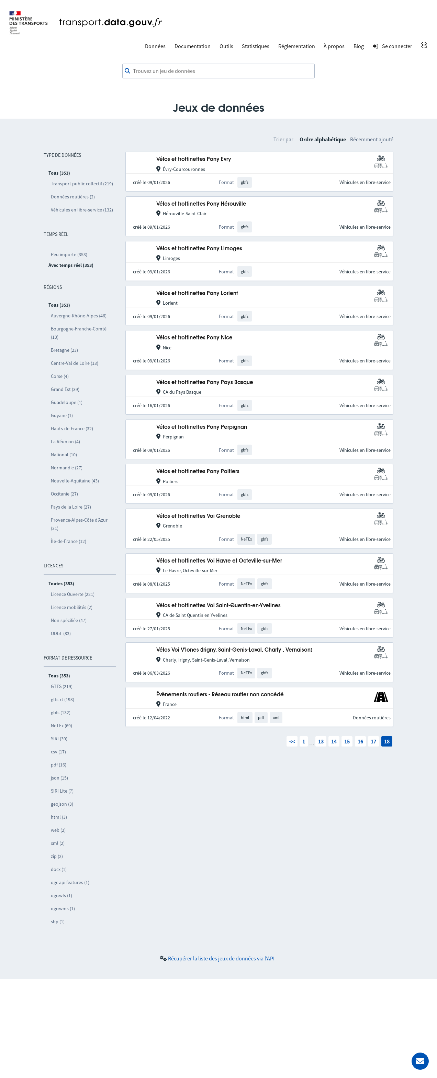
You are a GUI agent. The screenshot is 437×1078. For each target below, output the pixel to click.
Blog (359, 46)
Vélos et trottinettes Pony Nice (194, 337)
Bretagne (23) (64, 350)
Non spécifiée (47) (69, 620)
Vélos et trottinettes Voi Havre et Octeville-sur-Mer (219, 561)
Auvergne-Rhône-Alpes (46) (79, 316)
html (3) (59, 817)
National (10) (64, 454)
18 (387, 741)
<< (292, 741)
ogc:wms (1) (63, 908)
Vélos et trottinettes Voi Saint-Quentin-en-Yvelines (218, 605)
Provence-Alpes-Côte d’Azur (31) (79, 524)
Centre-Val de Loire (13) (74, 363)
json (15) (59, 778)
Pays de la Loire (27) (71, 507)
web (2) (58, 830)
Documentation (193, 46)
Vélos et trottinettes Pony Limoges (199, 248)
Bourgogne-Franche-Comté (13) (79, 333)
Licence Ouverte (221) (72, 594)
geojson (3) (62, 804)
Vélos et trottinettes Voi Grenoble (198, 516)
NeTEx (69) (61, 725)
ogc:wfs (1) (61, 895)
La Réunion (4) (65, 441)
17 (373, 741)
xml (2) (58, 843)
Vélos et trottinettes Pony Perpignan (201, 427)
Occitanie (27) (64, 494)
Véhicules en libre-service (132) (82, 210)
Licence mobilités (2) (71, 607)
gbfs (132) (60, 712)
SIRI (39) (59, 739)
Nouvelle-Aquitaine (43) (75, 481)
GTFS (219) (61, 686)
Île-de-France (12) (68, 541)
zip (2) (57, 856)
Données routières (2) (73, 197)
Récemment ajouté (371, 139)
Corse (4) (60, 376)
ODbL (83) (61, 633)
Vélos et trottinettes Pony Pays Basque (204, 382)
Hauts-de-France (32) (72, 428)
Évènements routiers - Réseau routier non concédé (220, 694)
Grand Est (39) (65, 389)
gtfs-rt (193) (62, 699)
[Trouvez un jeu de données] (218, 71)
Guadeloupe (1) (66, 402)
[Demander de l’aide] (420, 1061)
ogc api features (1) (70, 882)
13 (321, 741)
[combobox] (218, 71)
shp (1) (58, 921)
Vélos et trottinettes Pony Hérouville (201, 204)
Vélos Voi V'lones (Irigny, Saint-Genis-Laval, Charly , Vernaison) (234, 650)
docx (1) (59, 869)
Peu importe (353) (69, 254)
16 (360, 741)
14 (334, 741)
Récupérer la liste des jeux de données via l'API (221, 958)
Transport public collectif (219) (82, 184)
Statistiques (255, 46)
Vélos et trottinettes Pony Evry (193, 159)
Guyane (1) (62, 415)
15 (347, 741)
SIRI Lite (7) (62, 791)
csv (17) (58, 752)
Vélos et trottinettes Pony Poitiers (197, 471)
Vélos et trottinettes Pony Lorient (197, 293)
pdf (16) (58, 765)
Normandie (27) (66, 468)
